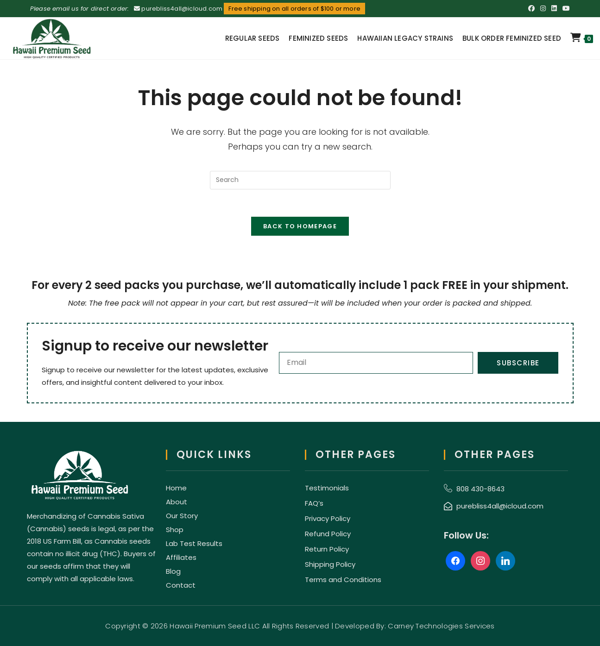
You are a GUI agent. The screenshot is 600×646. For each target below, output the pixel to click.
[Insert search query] (300, 180)
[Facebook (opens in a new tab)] (531, 8)
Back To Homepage (300, 226)
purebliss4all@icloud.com (181, 8)
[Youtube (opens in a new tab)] (565, 8)
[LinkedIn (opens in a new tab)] (554, 8)
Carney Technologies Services (441, 626)
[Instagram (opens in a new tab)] (543, 8)
